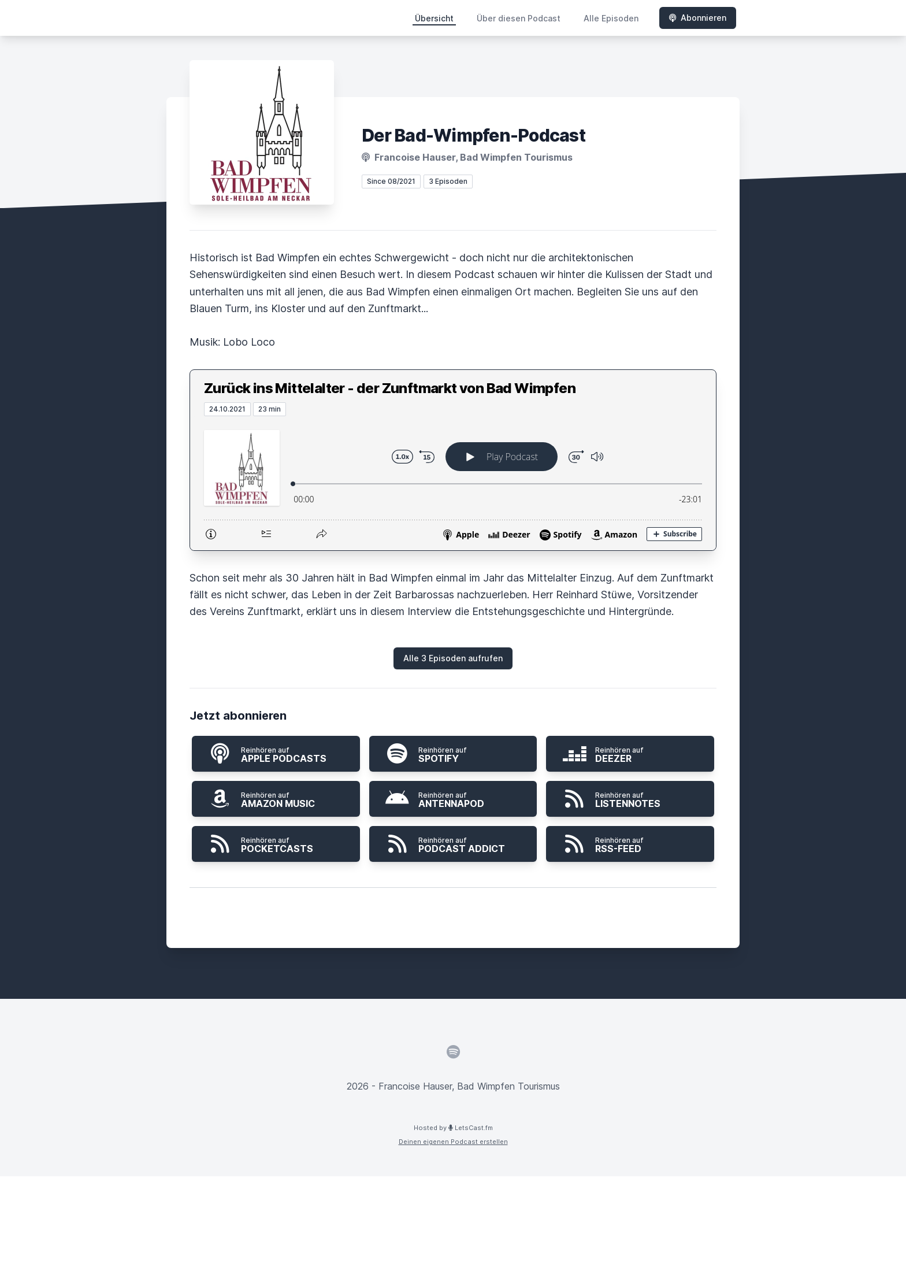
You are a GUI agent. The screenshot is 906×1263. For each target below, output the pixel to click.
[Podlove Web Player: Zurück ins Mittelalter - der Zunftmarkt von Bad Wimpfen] (453, 483)
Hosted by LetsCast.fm (453, 1128)
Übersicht (434, 18)
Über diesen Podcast (518, 18)
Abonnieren (697, 18)
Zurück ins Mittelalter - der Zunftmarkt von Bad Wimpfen (389, 388)
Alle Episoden (611, 18)
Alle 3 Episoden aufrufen (453, 658)
